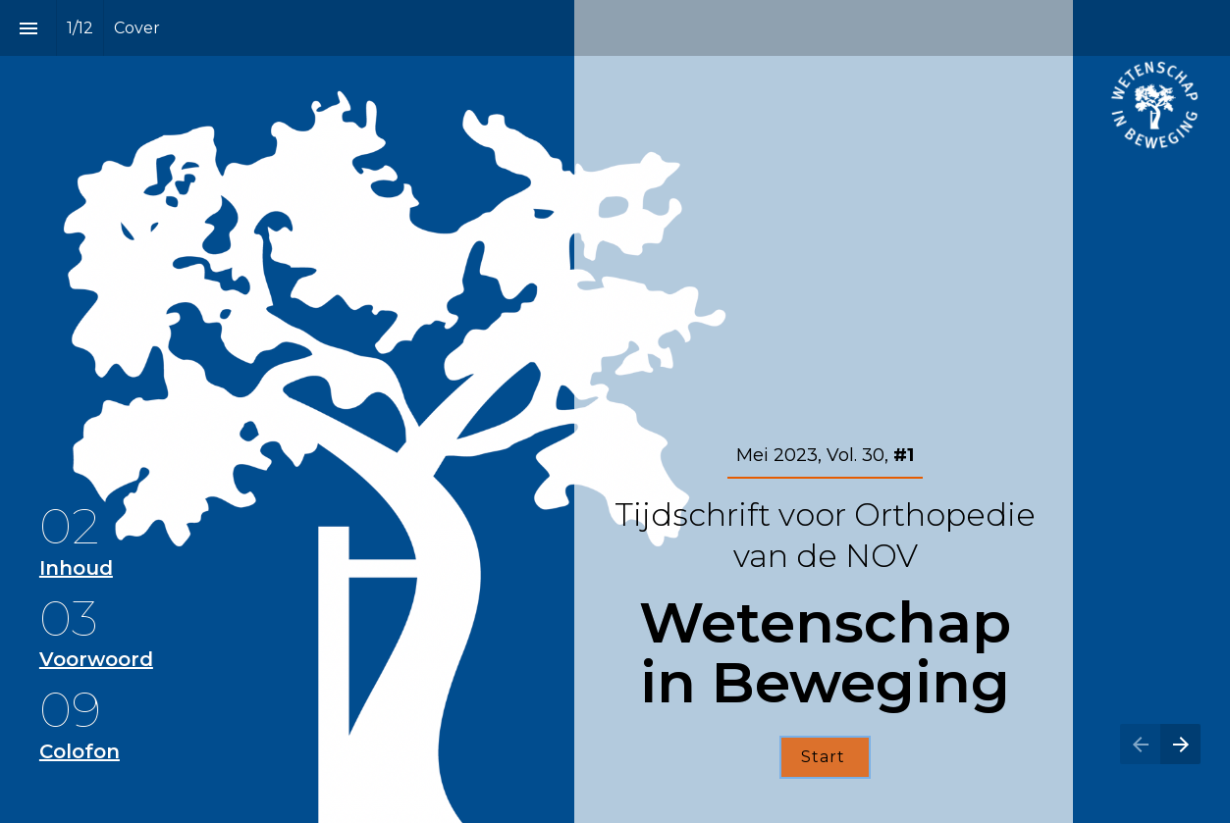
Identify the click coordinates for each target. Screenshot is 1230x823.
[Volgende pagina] (1180, 744)
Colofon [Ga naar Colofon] (79, 751)
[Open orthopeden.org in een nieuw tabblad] (1154, 105)
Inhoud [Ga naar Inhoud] (76, 568)
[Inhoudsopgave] (28, 28)
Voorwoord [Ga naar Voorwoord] (96, 659)
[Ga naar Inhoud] (825, 757)
